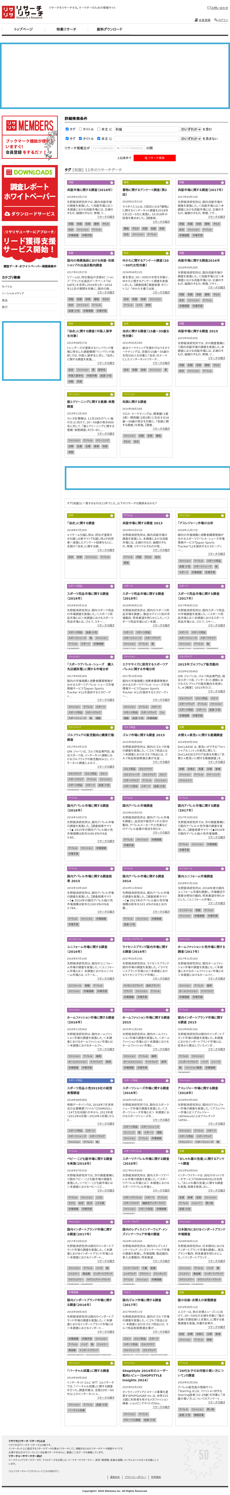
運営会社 (115, 1477)
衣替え (191, 769)
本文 (104, 129)
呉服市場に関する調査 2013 (142, 523)
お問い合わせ (217, 8)
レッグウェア (130, 1273)
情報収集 (199, 1415)
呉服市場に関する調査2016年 (199, 260)
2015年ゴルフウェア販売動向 (198, 664)
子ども (71, 1203)
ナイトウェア (207, 991)
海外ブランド (153, 985)
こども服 (100, 1203)
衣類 (70, 446)
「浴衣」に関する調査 (81, 523)
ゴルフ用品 (201, 698)
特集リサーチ (66, 29)
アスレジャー (185, 1142)
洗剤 (198, 1197)
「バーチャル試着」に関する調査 (88, 1371)
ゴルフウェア (185, 698)
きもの (105, 223)
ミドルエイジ (185, 780)
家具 (108, 1061)
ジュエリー (73, 1273)
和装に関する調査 (134, 402)
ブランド (128, 991)
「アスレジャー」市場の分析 (195, 523)
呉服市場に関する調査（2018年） (90, 190)
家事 (96, 446)
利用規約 (156, 1477)
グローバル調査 (132, 1420)
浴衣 (70, 229)
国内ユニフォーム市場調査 (195, 876)
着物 (96, 223)
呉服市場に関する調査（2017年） (200, 190)
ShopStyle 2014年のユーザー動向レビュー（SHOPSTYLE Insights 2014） (145, 1375)
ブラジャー (144, 1273)
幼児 (81, 1203)
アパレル (96, 229)
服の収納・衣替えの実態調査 (197, 1300)
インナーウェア (131, 1268)
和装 (87, 223)
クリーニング (102, 440)
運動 (98, 718)
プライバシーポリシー (135, 1477)
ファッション (82, 229)
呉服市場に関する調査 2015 (198, 331)
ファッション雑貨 (193, 1067)
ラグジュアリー (75, 1279)
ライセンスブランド (133, 985)
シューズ (215, 1061)
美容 (148, 305)
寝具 (209, 985)
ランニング (129, 1132)
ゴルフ (214, 698)
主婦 (87, 446)
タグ (73, 129)
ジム (162, 712)
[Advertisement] (115, 75)
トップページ (23, 29)
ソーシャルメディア (13, 293)
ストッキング (160, 1273)
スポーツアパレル (133, 1197)
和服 (79, 223)
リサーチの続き (106, 216)
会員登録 (202, 20)
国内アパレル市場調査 (137, 805)
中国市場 (92, 375)
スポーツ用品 (214, 560)
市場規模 (73, 235)
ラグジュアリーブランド (98, 1279)
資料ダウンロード (109, 29)
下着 (144, 1268)
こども (99, 1197)
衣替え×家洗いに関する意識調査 (200, 735)
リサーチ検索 (155, 158)
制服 (197, 910)
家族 (209, 1339)
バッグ (204, 1061)
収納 (181, 1334)
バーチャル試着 (76, 1410)
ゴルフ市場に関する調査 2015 (143, 735)
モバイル (7, 286)
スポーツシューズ (203, 566)
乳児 (89, 1203)
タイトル (88, 129)
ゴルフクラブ (145, 769)
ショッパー (197, 1203)
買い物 (209, 1203)
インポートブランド (188, 1061)
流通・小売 (74, 310)
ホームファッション (188, 991)
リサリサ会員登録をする (30, 138)
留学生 (102, 369)
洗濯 (79, 446)
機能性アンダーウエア (153, 1203)
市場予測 (87, 235)
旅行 (5, 307)
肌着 (153, 1268)
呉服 (70, 223)
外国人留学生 (75, 375)
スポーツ (183, 572)
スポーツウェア (152, 638)
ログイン (221, 20)
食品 (5, 300)
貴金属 (86, 1273)
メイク (139, 305)
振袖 (126, 562)
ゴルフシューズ (131, 774)
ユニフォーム (185, 910)
